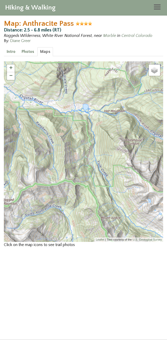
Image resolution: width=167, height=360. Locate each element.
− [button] (11, 76)
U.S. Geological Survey (147, 239)
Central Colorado (136, 35)
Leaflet (100, 239)
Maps (45, 51)
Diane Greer (20, 40)
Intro (11, 51)
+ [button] (11, 68)
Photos (28, 51)
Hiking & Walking (30, 7)
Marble (109, 35)
